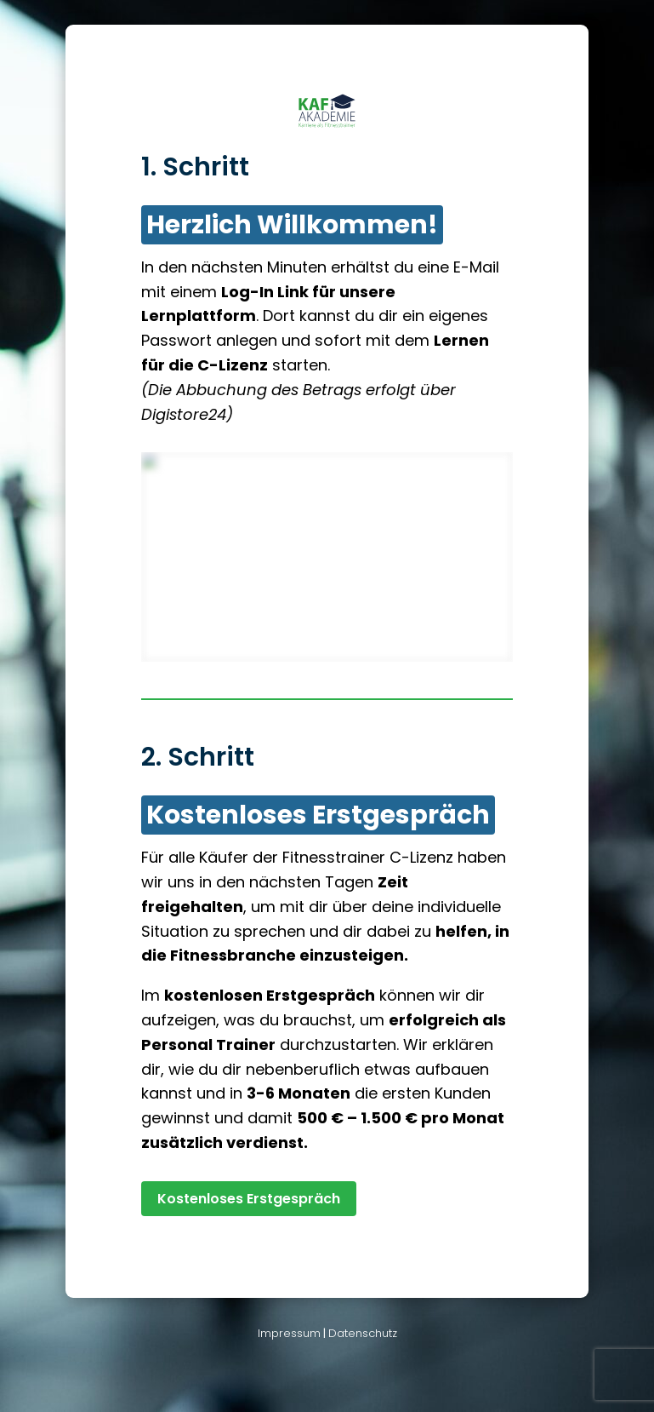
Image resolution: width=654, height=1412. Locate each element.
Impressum (289, 1333)
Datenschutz (362, 1333)
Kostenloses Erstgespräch (248, 1198)
